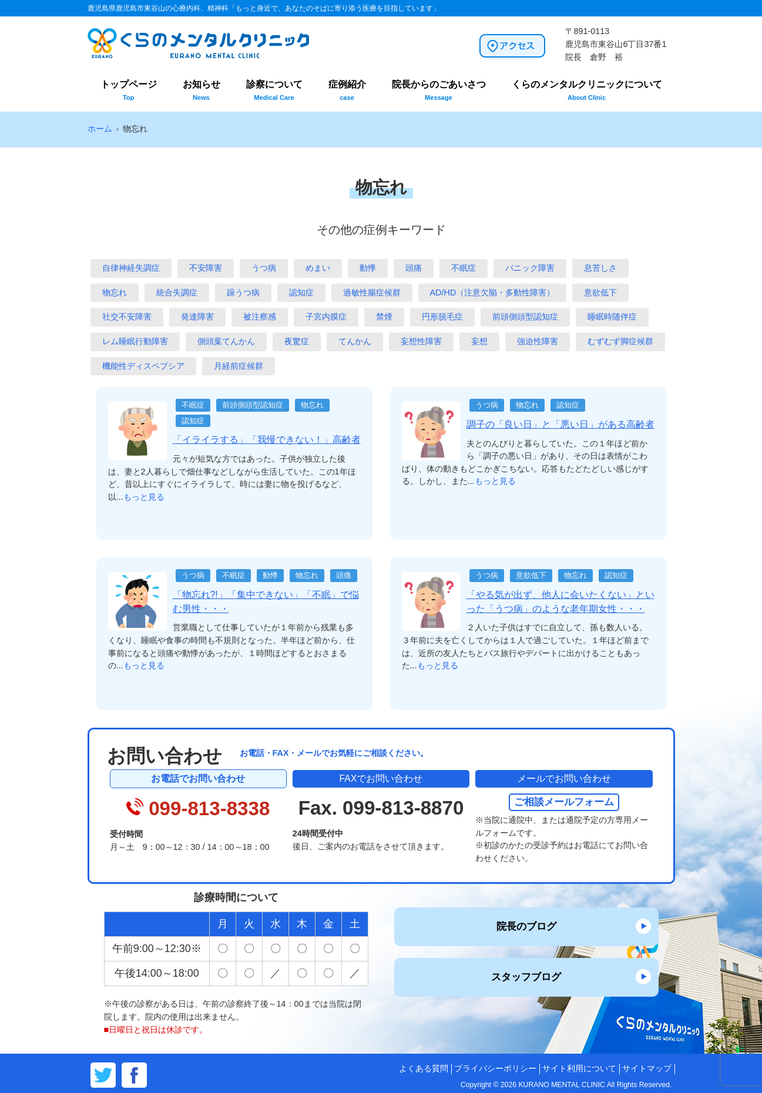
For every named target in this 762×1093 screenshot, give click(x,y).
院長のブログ (526, 926)
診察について (274, 90)
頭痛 (413, 268)
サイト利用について (579, 1068)
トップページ (128, 90)
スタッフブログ (526, 977)
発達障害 (197, 316)
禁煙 (384, 316)
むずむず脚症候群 (620, 341)
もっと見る (144, 497)
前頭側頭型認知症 (525, 316)
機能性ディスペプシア (143, 366)
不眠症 (463, 268)
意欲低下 (600, 292)
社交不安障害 (127, 316)
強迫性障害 (537, 341)
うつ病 (263, 268)
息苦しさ (600, 268)
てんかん (354, 341)
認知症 (301, 292)
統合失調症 (176, 292)
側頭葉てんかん (226, 341)
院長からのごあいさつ (439, 90)
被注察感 (259, 316)
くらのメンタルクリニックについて (587, 90)
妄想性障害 (421, 341)
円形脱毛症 (442, 316)
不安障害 (205, 268)
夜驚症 (296, 341)
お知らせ (201, 90)
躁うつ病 (243, 292)
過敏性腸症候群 (372, 292)
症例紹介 (347, 90)
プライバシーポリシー (495, 1068)
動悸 (368, 268)
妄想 (479, 341)
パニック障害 (530, 268)
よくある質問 (423, 1068)
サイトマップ (647, 1068)
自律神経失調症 (131, 268)
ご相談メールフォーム (564, 802)
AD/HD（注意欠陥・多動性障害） (492, 292)
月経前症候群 (238, 366)
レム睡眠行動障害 (135, 341)
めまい (318, 268)
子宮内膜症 (326, 316)
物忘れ (114, 292)
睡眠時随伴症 (612, 316)
